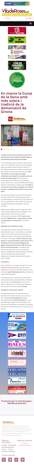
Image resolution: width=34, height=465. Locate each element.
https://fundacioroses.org (9, 267)
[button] (30, 23)
